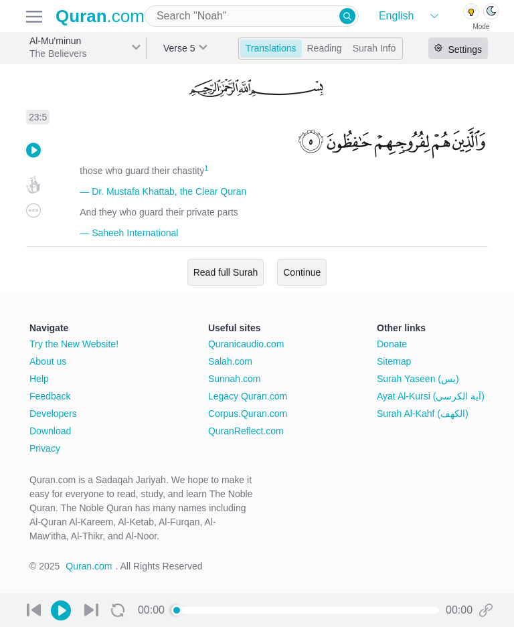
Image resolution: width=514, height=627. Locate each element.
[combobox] (252, 16)
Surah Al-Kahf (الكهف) (422, 413)
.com (100, 16)
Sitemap (394, 361)
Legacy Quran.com (247, 396)
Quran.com (89, 566)
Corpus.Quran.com (247, 413)
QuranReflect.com (246, 431)
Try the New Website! (73, 344)
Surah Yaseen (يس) (418, 378)
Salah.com (230, 361)
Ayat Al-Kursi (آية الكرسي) (431, 396)
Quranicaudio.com (246, 344)
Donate (392, 344)
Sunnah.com (234, 378)
